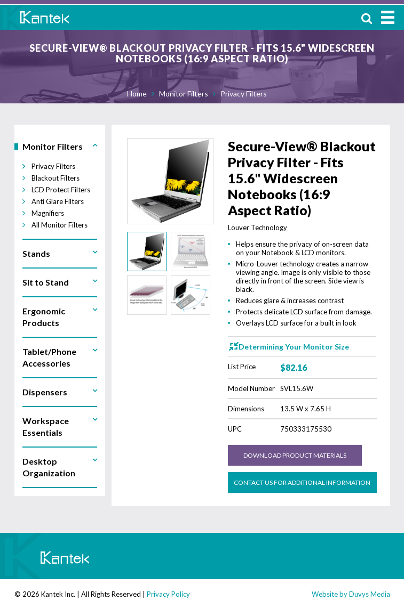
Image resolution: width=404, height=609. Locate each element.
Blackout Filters (55, 178)
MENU (387, 17)
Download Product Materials (294, 455)
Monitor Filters (183, 93)
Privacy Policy (168, 594)
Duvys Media (369, 594)
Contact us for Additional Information (302, 482)
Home (137, 93)
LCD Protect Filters (60, 189)
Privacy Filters (243, 93)
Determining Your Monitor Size (294, 346)
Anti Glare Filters (57, 201)
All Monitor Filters (59, 225)
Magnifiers (47, 213)
